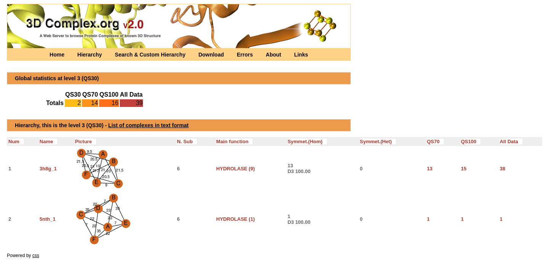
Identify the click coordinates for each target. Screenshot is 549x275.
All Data (511, 141)
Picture (85, 141)
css (35, 255)
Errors (245, 55)
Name (48, 141)
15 (463, 168)
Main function (234, 141)
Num (16, 141)
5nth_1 (48, 219)
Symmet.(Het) (378, 141)
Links (301, 55)
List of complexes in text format (148, 125)
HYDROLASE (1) (235, 219)
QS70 (435, 141)
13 (429, 168)
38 (502, 168)
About (274, 55)
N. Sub (187, 141)
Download (211, 55)
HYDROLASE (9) (235, 168)
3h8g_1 (48, 168)
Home (58, 55)
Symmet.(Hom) (307, 141)
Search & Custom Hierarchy (151, 55)
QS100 (470, 141)
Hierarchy (90, 55)
